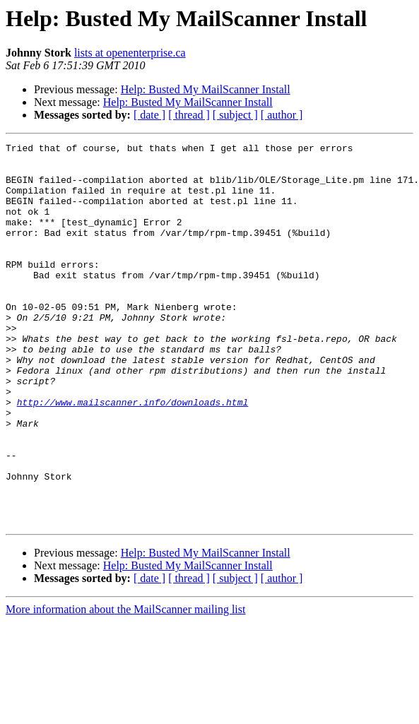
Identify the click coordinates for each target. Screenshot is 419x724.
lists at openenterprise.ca (130, 53)
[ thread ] (189, 115)
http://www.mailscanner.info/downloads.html (133, 455)
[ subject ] (235, 115)
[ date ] (149, 115)
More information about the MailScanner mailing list (125, 686)
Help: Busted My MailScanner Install (205, 89)
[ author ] (282, 115)
